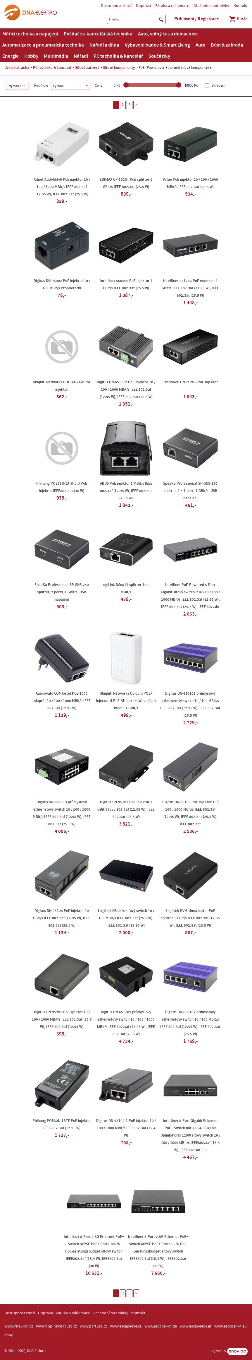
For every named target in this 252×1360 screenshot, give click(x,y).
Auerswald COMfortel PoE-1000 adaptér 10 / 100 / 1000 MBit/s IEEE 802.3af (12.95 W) (62, 700)
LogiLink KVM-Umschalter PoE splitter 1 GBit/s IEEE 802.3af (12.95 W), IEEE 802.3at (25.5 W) (190, 918)
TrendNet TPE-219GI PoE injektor (190, 382)
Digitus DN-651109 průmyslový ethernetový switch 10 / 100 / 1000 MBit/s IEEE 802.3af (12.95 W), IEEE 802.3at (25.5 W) (126, 1023)
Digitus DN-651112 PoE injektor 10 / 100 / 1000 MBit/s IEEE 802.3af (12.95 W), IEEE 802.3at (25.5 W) (126, 389)
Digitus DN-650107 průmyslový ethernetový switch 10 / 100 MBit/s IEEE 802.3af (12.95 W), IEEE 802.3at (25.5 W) (190, 1023)
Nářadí (81, 56)
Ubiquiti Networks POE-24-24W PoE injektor (62, 386)
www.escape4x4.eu (230, 1326)
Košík (238, 18)
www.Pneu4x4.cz (18, 1326)
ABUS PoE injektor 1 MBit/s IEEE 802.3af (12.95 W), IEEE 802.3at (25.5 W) (126, 490)
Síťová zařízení (87, 68)
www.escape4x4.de (160, 1326)
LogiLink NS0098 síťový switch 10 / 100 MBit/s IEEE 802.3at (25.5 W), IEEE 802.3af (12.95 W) (126, 918)
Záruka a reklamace (172, 6)
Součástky (159, 56)
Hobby (31, 56)
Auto (200, 45)
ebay (8, 1335)
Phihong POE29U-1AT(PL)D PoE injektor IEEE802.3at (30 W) (61, 487)
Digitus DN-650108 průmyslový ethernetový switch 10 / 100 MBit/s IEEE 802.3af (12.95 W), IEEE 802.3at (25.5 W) (190, 704)
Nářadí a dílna (104, 45)
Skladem (218, 85)
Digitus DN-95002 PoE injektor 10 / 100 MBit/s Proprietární (62, 284)
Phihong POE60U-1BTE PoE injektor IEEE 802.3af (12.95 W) (61, 1124)
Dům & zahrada (227, 45)
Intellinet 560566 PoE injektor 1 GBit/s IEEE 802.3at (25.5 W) (126, 284)
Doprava (143, 6)
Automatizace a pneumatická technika (43, 45)
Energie (10, 56)
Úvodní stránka (16, 68)
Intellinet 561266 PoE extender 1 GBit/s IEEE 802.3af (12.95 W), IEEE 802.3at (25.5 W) (190, 288)
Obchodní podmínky (211, 6)
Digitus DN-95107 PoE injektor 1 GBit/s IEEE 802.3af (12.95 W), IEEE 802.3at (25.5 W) (126, 809)
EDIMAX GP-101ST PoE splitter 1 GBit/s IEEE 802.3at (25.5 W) (126, 183)
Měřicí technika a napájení (30, 34)
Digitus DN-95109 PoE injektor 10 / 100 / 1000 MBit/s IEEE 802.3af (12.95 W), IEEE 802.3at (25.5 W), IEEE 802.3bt (190, 813)
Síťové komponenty (119, 68)
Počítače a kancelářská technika (98, 34)
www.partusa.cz (93, 1326)
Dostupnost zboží (116, 6)
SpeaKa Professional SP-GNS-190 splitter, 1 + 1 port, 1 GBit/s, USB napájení (190, 490)
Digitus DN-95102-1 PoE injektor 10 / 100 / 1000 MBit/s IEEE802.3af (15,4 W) (126, 1128)
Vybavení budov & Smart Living (157, 45)
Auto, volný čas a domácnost (168, 34)
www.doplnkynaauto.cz (56, 1326)
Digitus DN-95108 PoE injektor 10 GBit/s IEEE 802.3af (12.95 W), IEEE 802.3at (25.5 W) (61, 918)
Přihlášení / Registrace (196, 18)
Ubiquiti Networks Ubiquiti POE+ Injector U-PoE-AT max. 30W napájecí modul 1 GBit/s (126, 700)
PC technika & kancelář (118, 56)
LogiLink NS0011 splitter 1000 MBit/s (126, 588)
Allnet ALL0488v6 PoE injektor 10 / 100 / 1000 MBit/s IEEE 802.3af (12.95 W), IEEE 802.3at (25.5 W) (62, 186)
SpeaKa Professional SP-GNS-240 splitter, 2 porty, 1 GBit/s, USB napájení (61, 592)
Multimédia (56, 56)
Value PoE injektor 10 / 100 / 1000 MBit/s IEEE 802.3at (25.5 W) (190, 183)
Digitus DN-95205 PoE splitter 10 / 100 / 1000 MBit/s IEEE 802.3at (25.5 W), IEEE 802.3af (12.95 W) (62, 1019)
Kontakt (241, 6)
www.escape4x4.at (195, 1326)
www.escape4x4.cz (125, 1326)
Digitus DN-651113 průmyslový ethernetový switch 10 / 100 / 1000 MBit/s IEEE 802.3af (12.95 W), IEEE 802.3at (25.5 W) (62, 813)
